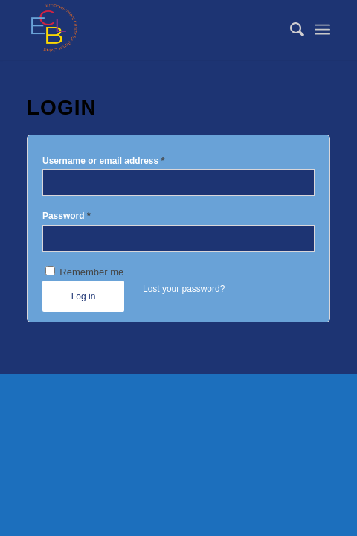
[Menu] (322, 30)
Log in (83, 296)
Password (66, 215)
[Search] (289, 30)
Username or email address (103, 160)
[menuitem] (289, 30)
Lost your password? (184, 289)
